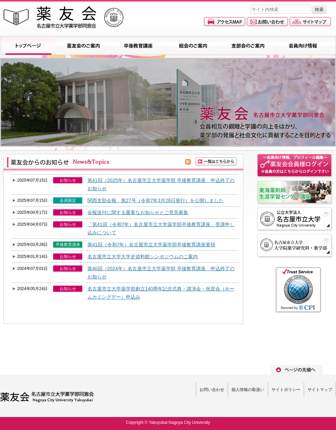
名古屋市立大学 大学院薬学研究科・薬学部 (295, 246)
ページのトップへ (296, 370)
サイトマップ (310, 21)
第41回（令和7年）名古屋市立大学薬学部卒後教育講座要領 (151, 244)
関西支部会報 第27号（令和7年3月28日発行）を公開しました (155, 200)
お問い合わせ (267, 21)
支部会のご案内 (247, 45)
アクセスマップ (224, 21)
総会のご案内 (193, 45)
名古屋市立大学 (295, 219)
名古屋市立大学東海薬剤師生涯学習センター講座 (295, 193)
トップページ (28, 45)
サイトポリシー (286, 389)
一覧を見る (216, 161)
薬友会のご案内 (83, 45)
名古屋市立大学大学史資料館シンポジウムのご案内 (142, 256)
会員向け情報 (302, 45)
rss (188, 162)
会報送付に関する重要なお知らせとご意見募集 (137, 212)
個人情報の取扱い (247, 389)
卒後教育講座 (138, 45)
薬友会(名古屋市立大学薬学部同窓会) (63, 17)
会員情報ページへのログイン (295, 166)
